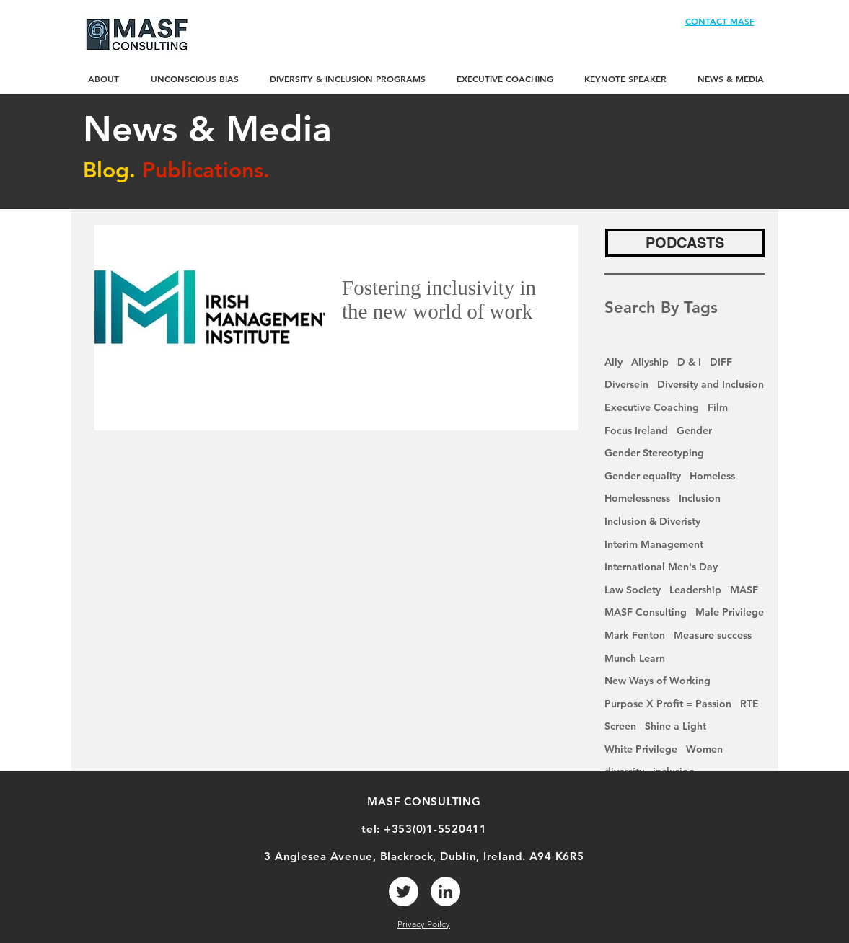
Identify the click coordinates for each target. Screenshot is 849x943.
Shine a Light (675, 726)
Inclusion (700, 498)
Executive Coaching (651, 407)
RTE (749, 703)
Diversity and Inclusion (710, 384)
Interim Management (653, 544)
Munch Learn (634, 658)
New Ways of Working (657, 680)
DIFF (721, 361)
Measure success (713, 635)
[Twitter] (403, 891)
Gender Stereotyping (654, 452)
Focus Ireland (636, 430)
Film (718, 407)
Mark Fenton (634, 635)
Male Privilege (729, 612)
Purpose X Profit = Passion (667, 703)
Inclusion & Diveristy (652, 521)
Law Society (632, 589)
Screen (620, 726)
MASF (744, 589)
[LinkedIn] (445, 891)
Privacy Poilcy (423, 923)
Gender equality (642, 475)
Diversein (626, 384)
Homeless (712, 475)
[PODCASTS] (685, 243)
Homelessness (637, 498)
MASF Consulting (645, 612)
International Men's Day (661, 566)
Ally (613, 361)
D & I (689, 361)
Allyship (650, 361)
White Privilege (640, 749)
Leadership (695, 589)
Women (704, 749)
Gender (694, 430)
